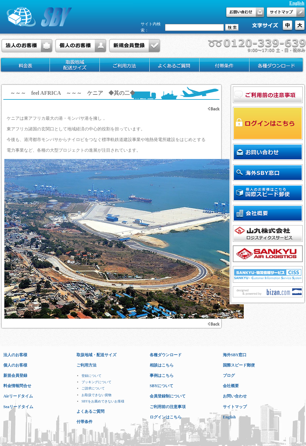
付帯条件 (84, 421)
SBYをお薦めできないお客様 (102, 401)
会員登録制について (168, 396)
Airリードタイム (18, 396)
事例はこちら (162, 375)
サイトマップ (235, 406)
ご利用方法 (86, 365)
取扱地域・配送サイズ (96, 355)
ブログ (229, 375)
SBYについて (161, 385)
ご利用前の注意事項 (168, 406)
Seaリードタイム (18, 406)
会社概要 (231, 385)
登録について (91, 375)
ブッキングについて (96, 382)
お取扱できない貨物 (96, 395)
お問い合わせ (235, 396)
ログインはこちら (166, 417)
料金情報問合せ (17, 385)
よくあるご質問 (90, 411)
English (296, 3)
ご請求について (93, 388)
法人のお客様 (15, 355)
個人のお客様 (15, 365)
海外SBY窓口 (234, 355)
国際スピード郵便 (239, 365)
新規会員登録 (15, 375)
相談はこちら (162, 365)
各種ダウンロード (166, 355)
